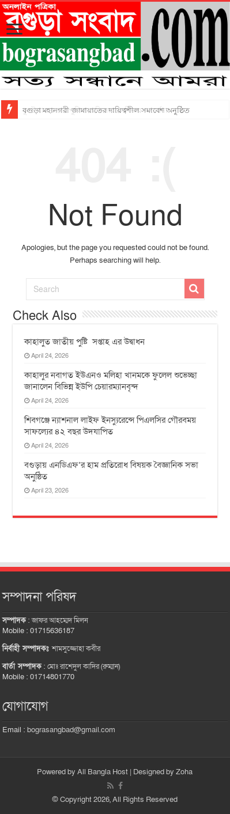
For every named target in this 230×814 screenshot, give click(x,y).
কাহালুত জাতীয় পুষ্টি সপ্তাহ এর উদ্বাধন (85, 341)
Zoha (184, 772)
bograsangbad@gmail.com (71, 730)
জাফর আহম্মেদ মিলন (60, 620)
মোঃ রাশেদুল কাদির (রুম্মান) (83, 666)
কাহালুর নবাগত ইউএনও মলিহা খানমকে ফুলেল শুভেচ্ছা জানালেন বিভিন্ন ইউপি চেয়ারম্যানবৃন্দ (110, 380)
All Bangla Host (102, 772)
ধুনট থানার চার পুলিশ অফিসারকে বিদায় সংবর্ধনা (95, 110)
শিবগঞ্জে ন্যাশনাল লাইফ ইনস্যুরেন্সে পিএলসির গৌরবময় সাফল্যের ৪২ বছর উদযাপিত (110, 425)
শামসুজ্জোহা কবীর (76, 648)
